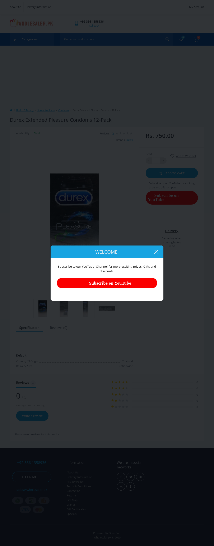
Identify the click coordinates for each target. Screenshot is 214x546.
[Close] (156, 252)
